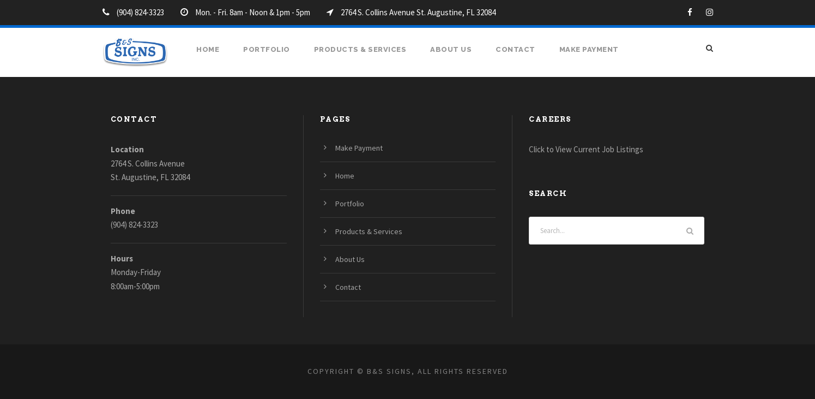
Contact (515, 49)
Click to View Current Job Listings (586, 149)
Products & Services (360, 49)
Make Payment (589, 49)
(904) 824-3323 (134, 224)
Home (207, 49)
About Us (451, 49)
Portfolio (266, 49)
